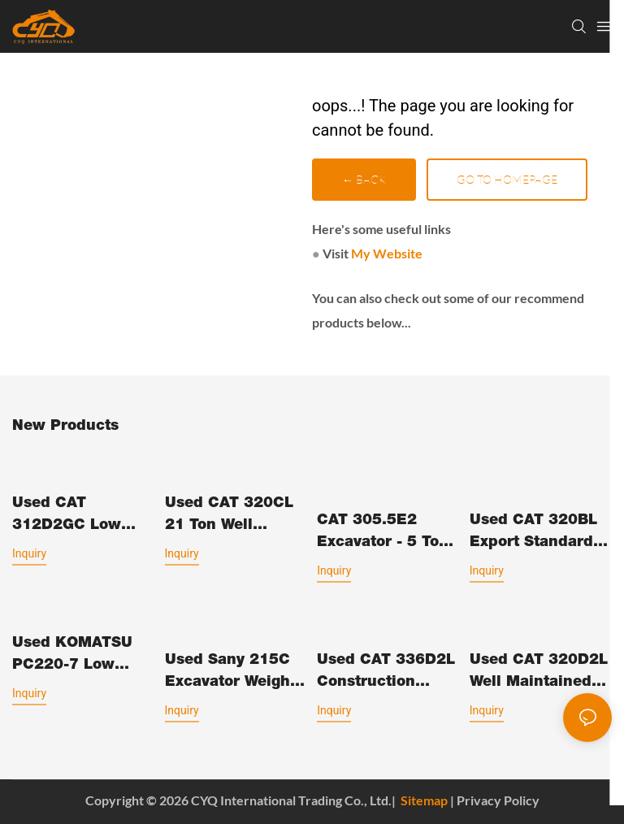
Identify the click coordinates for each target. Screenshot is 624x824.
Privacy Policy (498, 800)
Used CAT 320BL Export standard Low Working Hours (533, 534)
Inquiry (29, 553)
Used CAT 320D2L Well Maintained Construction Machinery (539, 673)
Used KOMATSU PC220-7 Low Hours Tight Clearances (72, 656)
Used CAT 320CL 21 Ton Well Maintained (229, 517)
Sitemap (424, 800)
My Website (386, 253)
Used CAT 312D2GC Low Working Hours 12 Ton (79, 517)
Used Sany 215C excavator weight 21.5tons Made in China (231, 673)
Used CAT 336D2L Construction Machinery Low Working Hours (386, 673)
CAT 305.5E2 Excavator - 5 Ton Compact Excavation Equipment (382, 534)
